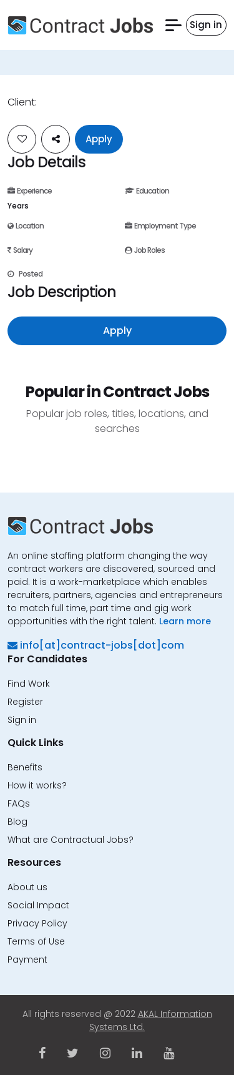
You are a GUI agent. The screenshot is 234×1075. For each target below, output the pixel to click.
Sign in (21, 720)
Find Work (28, 683)
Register (25, 701)
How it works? (37, 785)
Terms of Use (36, 941)
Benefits (24, 767)
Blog (17, 821)
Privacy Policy (37, 923)
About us (27, 887)
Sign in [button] (206, 24)
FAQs (18, 803)
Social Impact (38, 905)
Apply (98, 138)
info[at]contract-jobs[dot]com (95, 645)
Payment (27, 959)
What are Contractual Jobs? (70, 839)
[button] (173, 25)
